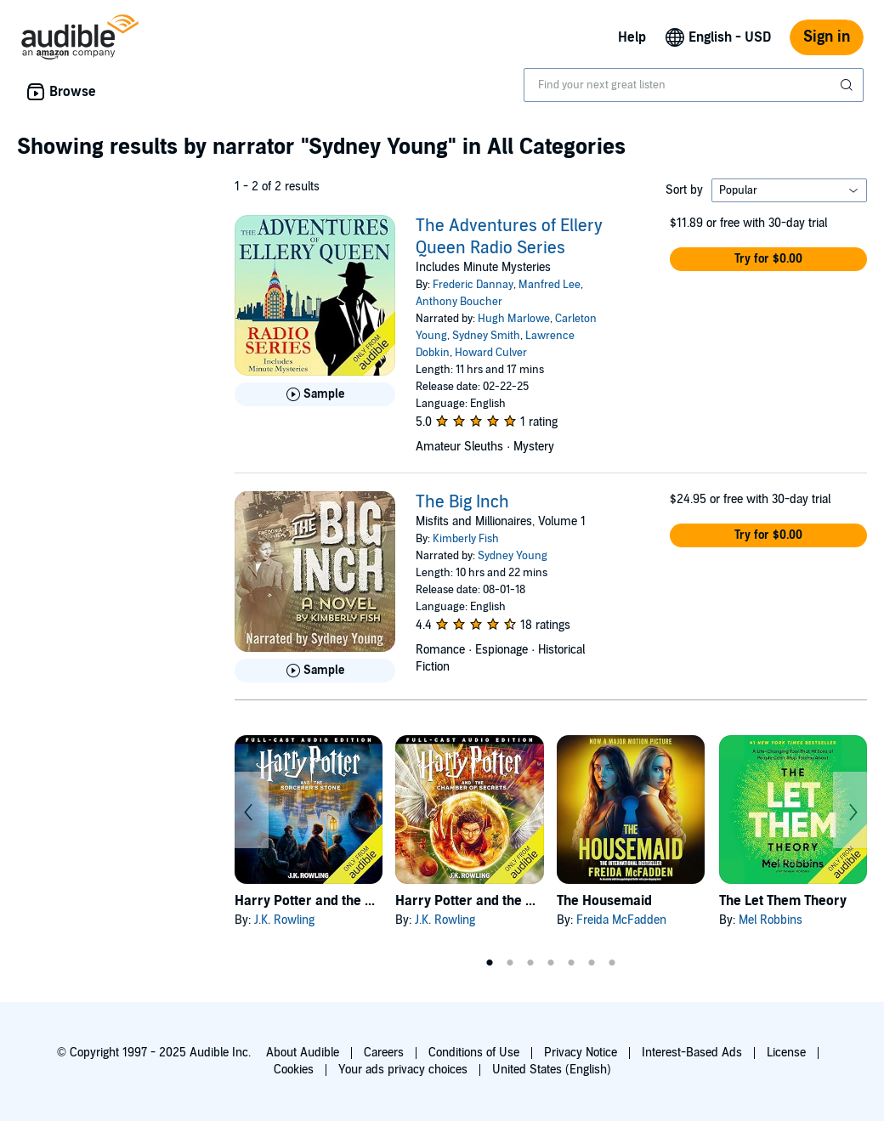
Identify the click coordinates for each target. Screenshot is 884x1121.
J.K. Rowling (284, 920)
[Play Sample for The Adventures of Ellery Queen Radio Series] (315, 394)
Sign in (826, 37)
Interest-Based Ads (692, 1052)
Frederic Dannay (473, 285)
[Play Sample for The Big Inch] (315, 670)
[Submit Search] (848, 85)
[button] (768, 259)
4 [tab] (550, 962)
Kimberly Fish (466, 539)
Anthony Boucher (459, 302)
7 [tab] (612, 962)
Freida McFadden (621, 920)
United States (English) (551, 1069)
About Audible (302, 1052)
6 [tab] (591, 962)
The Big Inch (462, 502)
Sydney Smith (486, 336)
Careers (384, 1052)
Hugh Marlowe (514, 319)
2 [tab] (510, 962)
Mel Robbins (770, 920)
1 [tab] (489, 962)
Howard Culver (491, 353)
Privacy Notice (580, 1052)
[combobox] (694, 85)
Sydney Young (512, 556)
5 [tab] (571, 962)
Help (632, 37)
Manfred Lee (549, 285)
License (786, 1052)
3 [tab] (530, 962)
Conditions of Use (473, 1052)
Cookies (294, 1069)
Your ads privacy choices (403, 1069)
